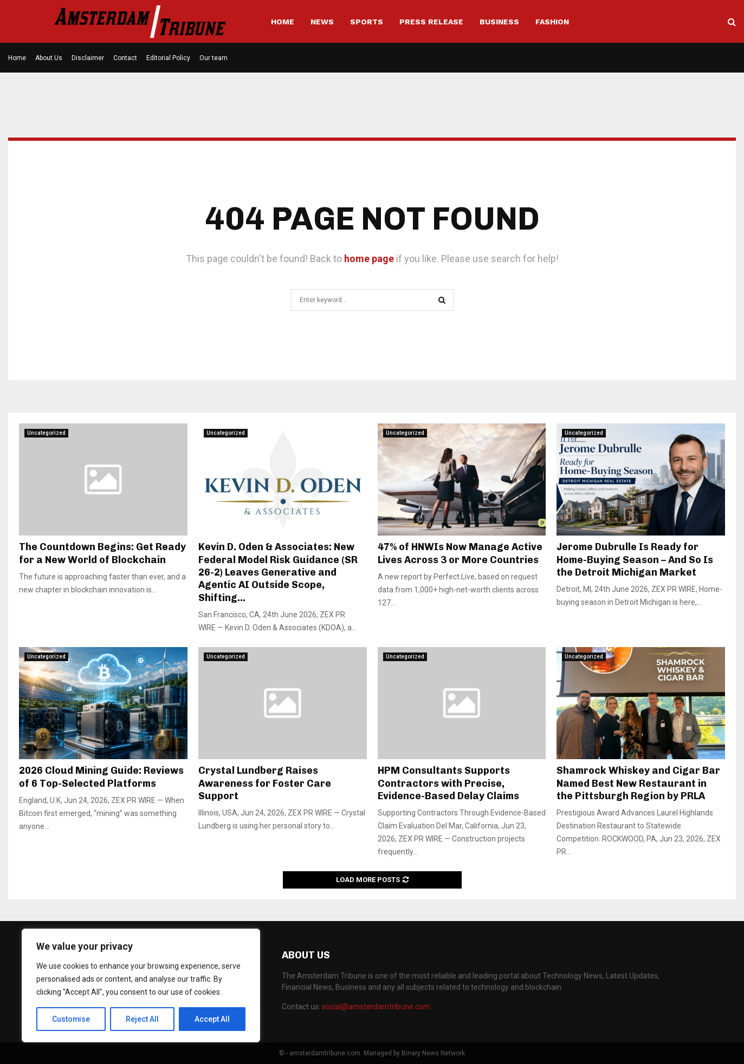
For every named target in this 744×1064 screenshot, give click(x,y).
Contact (125, 58)
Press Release (431, 21)
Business (499, 21)
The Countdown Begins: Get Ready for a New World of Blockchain (102, 553)
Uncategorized (46, 433)
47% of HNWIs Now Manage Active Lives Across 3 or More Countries (460, 553)
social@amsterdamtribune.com (376, 1006)
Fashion (552, 21)
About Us (48, 58)
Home (282, 21)
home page (369, 258)
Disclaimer (88, 58)
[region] (141, 985)
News (322, 21)
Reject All (142, 1019)
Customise (71, 1019)
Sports (366, 21)
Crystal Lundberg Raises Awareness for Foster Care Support (264, 783)
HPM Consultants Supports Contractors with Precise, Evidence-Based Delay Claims (448, 783)
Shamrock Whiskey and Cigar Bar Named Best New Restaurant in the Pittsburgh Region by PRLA (638, 783)
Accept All (212, 1019)
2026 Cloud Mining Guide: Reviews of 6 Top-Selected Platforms (101, 777)
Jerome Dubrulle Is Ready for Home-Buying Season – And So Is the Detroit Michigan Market (635, 559)
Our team (213, 58)
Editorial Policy (168, 58)
